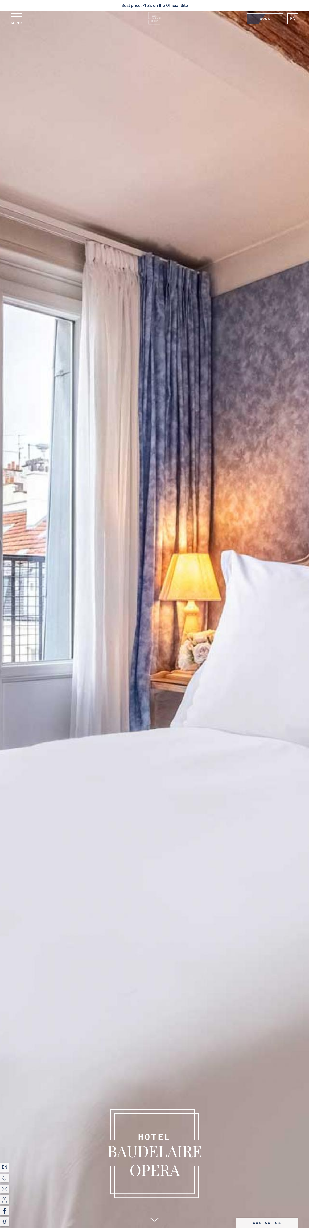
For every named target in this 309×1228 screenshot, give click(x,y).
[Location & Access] (4, 1199)
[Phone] (4, 1178)
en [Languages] (292, 18)
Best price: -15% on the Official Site (154, 5)
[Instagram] (4, 1221)
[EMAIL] (4, 1189)
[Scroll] (154, 1219)
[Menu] (16, 18)
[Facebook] (4, 1210)
